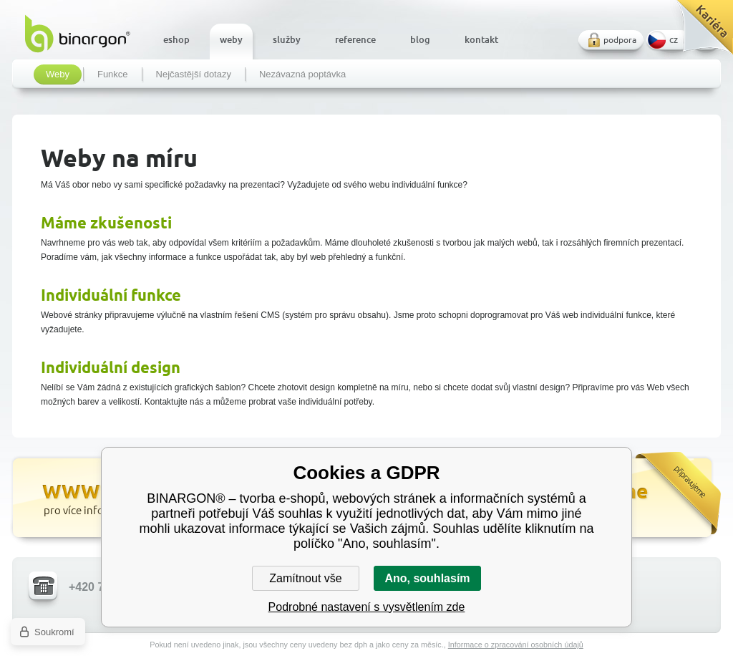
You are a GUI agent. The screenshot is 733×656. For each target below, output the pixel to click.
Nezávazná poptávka (302, 74)
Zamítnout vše (305, 578)
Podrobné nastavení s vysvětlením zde (366, 607)
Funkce (112, 74)
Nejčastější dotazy (193, 74)
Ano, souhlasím (427, 578)
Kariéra (699, 32)
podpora (619, 39)
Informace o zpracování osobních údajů (515, 644)
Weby (58, 74)
